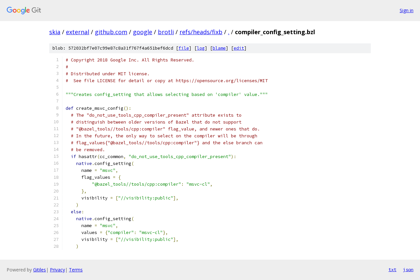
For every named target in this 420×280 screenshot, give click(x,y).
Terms (76, 270)
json (408, 269)
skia (54, 32)
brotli (166, 32)
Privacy (57, 270)
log (201, 48)
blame (219, 48)
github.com (111, 32)
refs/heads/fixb (200, 32)
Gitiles (39, 270)
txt (392, 269)
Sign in (406, 10)
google (142, 32)
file (183, 48)
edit (239, 48)
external (77, 32)
